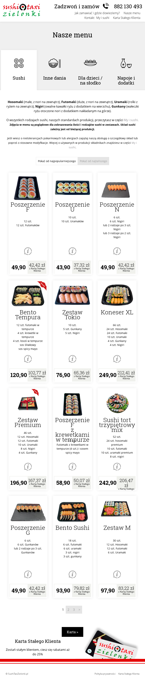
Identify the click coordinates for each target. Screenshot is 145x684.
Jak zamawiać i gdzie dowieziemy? (97, 13)
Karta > (72, 632)
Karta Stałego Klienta (126, 17)
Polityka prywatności (105, 673)
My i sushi (102, 17)
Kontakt (89, 17)
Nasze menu (132, 13)
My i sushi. (131, 120)
